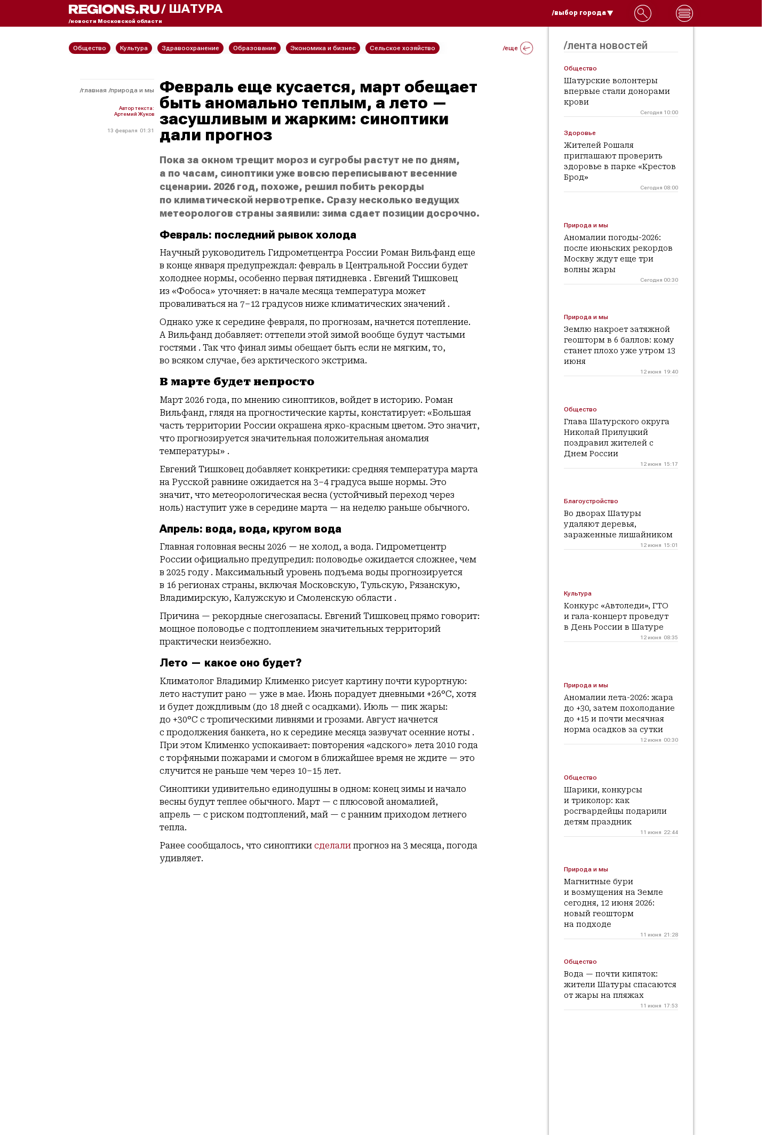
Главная (94, 90)
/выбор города (582, 13)
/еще (518, 48)
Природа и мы (132, 90)
